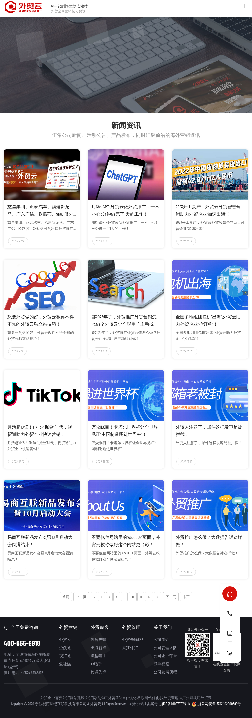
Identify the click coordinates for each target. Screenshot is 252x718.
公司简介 (161, 639)
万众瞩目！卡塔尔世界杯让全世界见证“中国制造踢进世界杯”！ (125, 430)
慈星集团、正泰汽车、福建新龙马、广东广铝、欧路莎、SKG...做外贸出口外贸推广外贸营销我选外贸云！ (40, 211)
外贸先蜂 (98, 639)
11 (141, 597)
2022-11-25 (102, 461)
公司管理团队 (165, 647)
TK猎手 (96, 663)
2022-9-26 (102, 572)
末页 (186, 597)
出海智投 (98, 647)
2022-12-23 (186, 351)
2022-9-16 (186, 572)
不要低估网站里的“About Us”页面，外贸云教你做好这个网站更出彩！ (126, 540)
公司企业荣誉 (165, 655)
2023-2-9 (17, 351)
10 (132, 597)
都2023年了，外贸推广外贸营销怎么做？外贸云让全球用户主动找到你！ (125, 321)
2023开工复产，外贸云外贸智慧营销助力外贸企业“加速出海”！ (208, 210)
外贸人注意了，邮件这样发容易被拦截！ (209, 430)
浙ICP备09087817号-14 (174, 704)
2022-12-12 (18, 461)
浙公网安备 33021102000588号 (216, 704)
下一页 (171, 597)
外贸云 (65, 639)
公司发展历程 (165, 672)
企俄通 (65, 647)
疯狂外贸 (130, 647)
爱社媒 (65, 663)
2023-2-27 (18, 241)
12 (149, 597)
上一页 (81, 597)
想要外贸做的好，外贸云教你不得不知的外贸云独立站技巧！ (40, 320)
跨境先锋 (98, 672)
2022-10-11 (18, 572)
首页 (65, 597)
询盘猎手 (98, 655)
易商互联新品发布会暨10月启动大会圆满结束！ (40, 540)
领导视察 (161, 663)
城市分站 (136, 704)
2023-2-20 (102, 241)
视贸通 (65, 655)
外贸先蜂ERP (132, 639)
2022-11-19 (186, 461)
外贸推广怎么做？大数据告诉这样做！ (209, 540)
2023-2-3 (101, 351)
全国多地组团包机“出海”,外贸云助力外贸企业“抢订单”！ (208, 320)
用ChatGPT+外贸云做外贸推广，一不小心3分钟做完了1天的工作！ (125, 210)
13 (157, 597)
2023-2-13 (186, 241)
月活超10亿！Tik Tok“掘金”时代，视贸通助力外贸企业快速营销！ (39, 430)
